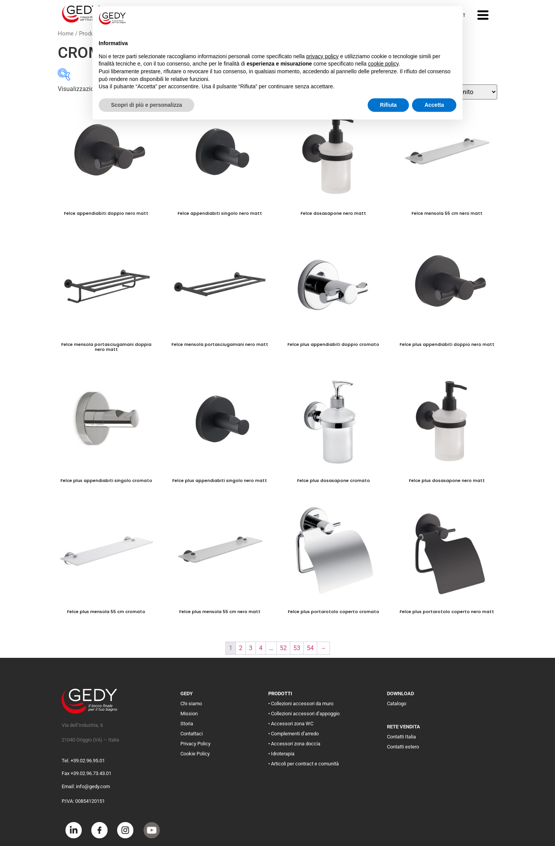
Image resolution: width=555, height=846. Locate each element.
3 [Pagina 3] (250, 648)
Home (66, 33)
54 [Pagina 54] (310, 648)
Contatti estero (403, 747)
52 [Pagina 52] (283, 648)
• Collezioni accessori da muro (300, 703)
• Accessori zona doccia (294, 744)
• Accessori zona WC (290, 723)
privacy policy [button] (322, 56)
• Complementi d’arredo (293, 733)
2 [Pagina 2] (240, 648)
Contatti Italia (401, 737)
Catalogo (396, 703)
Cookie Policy (195, 754)
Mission (189, 713)
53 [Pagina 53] (296, 648)
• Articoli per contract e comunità (303, 764)
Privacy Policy (195, 744)
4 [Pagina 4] (260, 648)
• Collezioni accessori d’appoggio (304, 713)
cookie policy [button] (383, 64)
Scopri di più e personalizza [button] (146, 105)
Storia (186, 723)
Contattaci (191, 733)
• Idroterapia (281, 754)
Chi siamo (191, 703)
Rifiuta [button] (388, 105)
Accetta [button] (434, 105)
